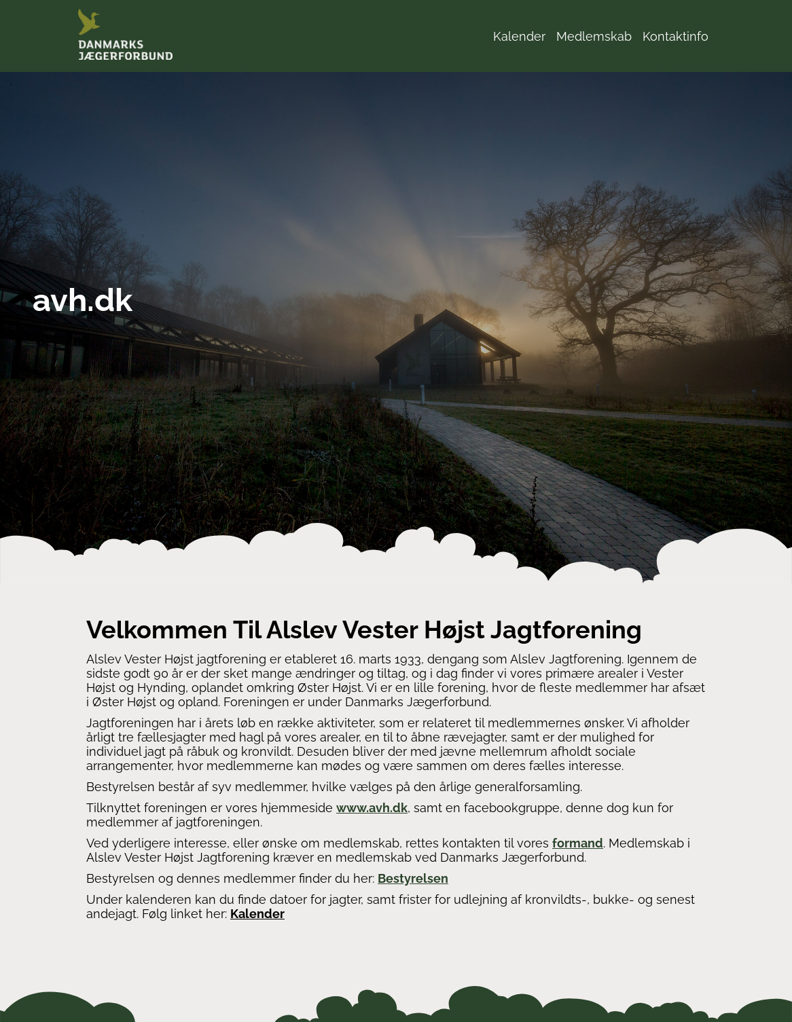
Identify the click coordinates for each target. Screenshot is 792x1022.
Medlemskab (594, 36)
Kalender (519, 36)
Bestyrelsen (413, 878)
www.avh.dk (372, 808)
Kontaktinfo (675, 36)
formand (577, 843)
